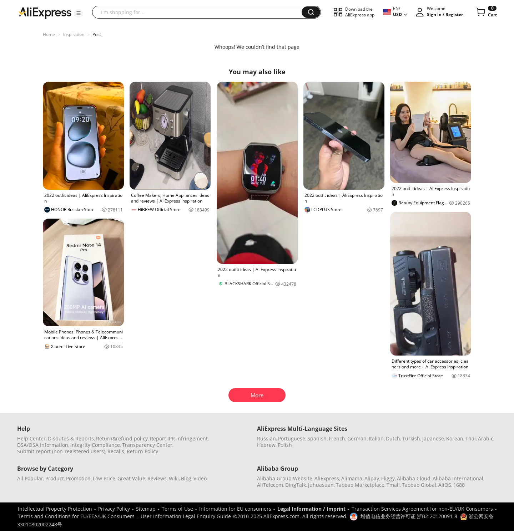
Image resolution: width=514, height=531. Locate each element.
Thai (470, 438)
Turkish (411, 438)
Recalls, (116, 451)
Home (49, 34)
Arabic (485, 438)
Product (54, 478)
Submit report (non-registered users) (61, 451)
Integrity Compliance (95, 444)
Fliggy (388, 478)
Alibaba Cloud (413, 478)
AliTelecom (270, 484)
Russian (266, 438)
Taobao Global (419, 484)
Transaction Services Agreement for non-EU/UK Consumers (422, 508)
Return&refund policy (122, 438)
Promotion (78, 478)
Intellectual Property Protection (55, 508)
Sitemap (146, 508)
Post (96, 34)
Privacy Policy (114, 508)
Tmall (393, 484)
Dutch (393, 438)
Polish (285, 444)
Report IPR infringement (179, 438)
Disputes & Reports (71, 438)
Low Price (104, 478)
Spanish (317, 438)
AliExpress (326, 478)
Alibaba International (458, 478)
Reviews (157, 478)
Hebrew (266, 444)
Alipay (371, 478)
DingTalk (295, 484)
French (337, 438)
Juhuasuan (321, 484)
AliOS (444, 484)
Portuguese (291, 438)
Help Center (31, 438)
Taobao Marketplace (360, 484)
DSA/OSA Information (42, 444)
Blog (186, 478)
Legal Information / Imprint (311, 508)
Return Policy (142, 451)
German (357, 438)
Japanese (433, 438)
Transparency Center (147, 444)
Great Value (131, 478)
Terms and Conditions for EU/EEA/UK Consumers (76, 516)
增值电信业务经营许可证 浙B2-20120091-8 (409, 516)
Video (200, 478)
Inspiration (73, 34)
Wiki (174, 478)
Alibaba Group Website (284, 478)
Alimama (351, 478)
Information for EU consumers (235, 508)
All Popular (30, 478)
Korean (454, 438)
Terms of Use (177, 508)
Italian (376, 438)
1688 (459, 484)
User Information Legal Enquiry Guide (186, 516)
